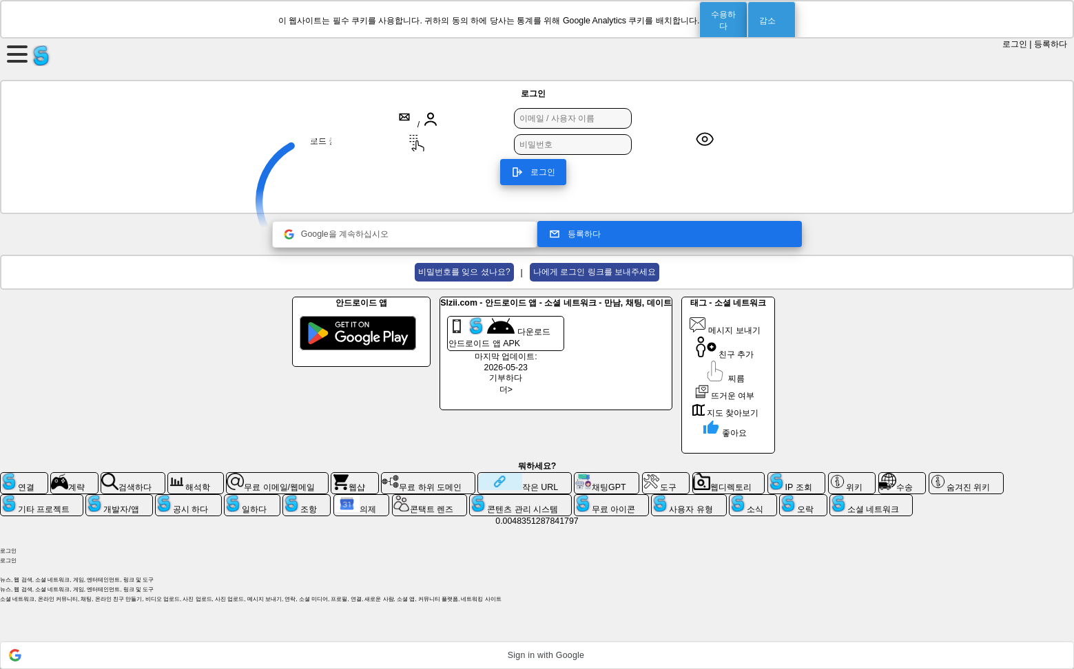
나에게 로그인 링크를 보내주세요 (594, 272)
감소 (767, 20)
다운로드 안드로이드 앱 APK (499, 332)
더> (506, 389)
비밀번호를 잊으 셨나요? (464, 272)
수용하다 (723, 20)
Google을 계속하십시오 (336, 234)
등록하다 (1050, 44)
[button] (537, 655)
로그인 (1014, 44)
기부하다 (505, 378)
